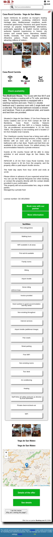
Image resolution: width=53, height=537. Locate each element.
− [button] (6, 456)
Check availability (16, 91)
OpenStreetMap (45, 485)
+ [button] (6, 453)
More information (35, 215)
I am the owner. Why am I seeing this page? (16, 511)
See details (26, 503)
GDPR (20, 534)
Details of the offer (26, 493)
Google (32, 530)
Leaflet (36, 485)
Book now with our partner (35, 207)
